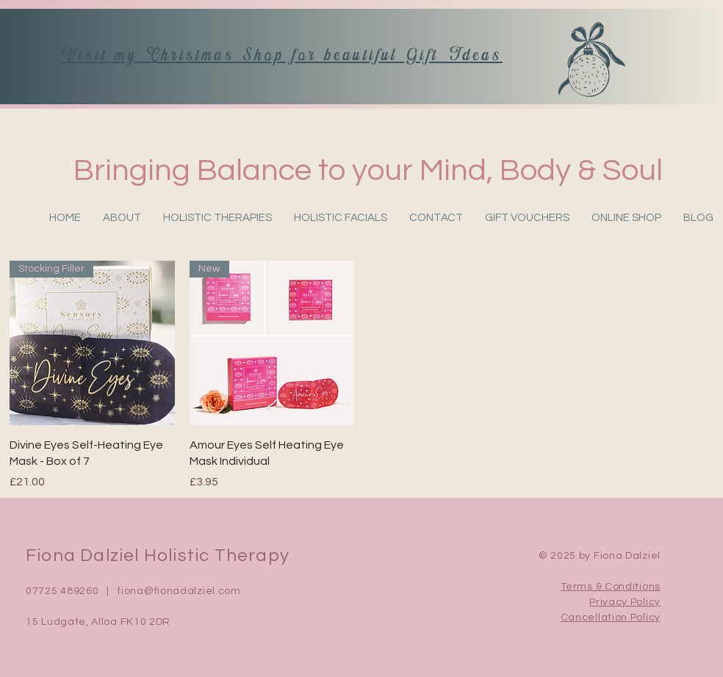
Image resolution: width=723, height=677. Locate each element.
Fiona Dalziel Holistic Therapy (157, 555)
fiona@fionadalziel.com (179, 591)
